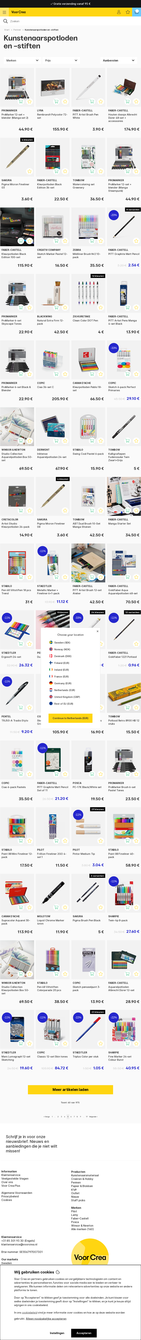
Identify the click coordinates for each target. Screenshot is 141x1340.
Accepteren (83, 1333)
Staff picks (78, 1200)
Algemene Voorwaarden (16, 1192)
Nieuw (75, 1196)
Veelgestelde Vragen (14, 1178)
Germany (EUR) (60, 683)
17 (87, 1117)
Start (7, 30)
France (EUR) (59, 676)
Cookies (6, 1200)
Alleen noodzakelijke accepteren (46, 1318)
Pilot (74, 1211)
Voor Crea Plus (10, 1185)
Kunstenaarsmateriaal (85, 1175)
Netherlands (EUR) (62, 690)
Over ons (7, 1182)
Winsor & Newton (82, 1225)
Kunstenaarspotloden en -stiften (41, 30)
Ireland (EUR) (59, 669)
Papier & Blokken (82, 1186)
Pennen (17, 30)
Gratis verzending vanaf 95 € (71, 3)
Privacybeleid (10, 1196)
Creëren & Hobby (82, 1179)
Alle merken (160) (82, 1229)
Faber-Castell (80, 1218)
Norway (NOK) (59, 649)
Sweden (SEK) (59, 642)
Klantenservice (10, 1175)
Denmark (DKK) (60, 656)
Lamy (74, 1215)
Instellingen (57, 1333)
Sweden (6, 1263)
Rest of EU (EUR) (61, 703)
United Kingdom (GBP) (64, 696)
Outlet (75, 1193)
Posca (75, 1222)
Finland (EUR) (59, 663)
